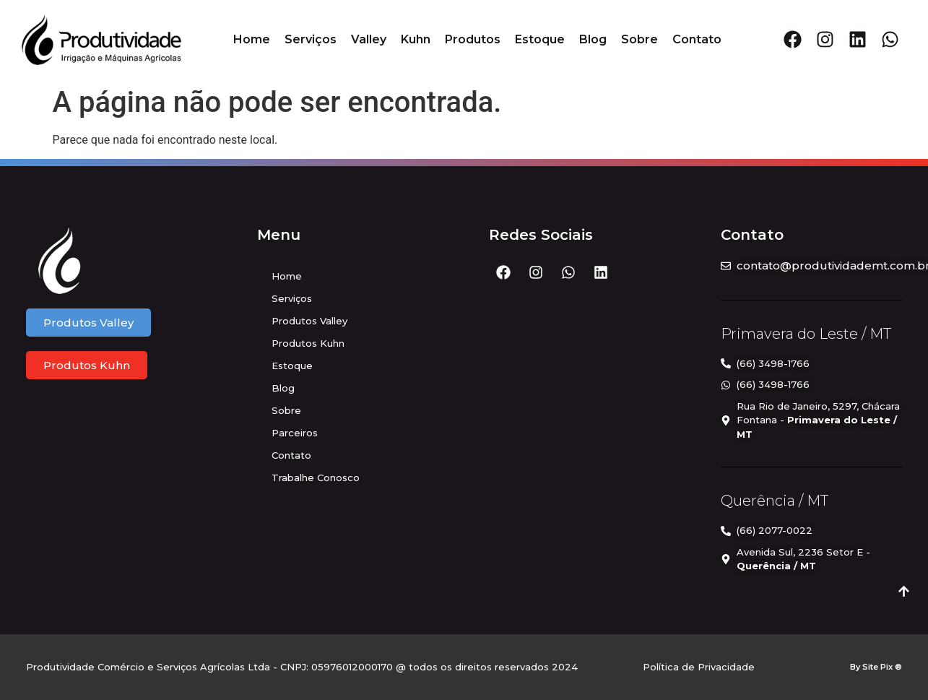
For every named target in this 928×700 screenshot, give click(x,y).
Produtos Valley (309, 321)
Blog (593, 39)
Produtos (472, 39)
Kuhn (415, 39)
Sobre (639, 39)
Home (251, 39)
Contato (696, 39)
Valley (368, 39)
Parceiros (295, 432)
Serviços (311, 39)
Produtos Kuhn (308, 343)
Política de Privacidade (699, 667)
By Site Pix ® (876, 667)
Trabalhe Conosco (316, 477)
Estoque (540, 39)
